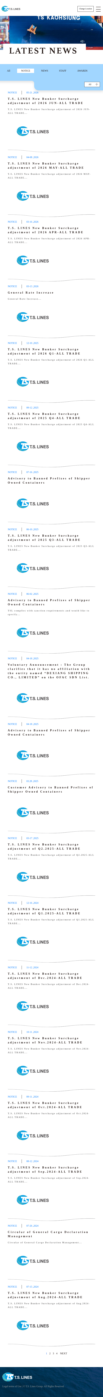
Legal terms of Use (11, 1386)
